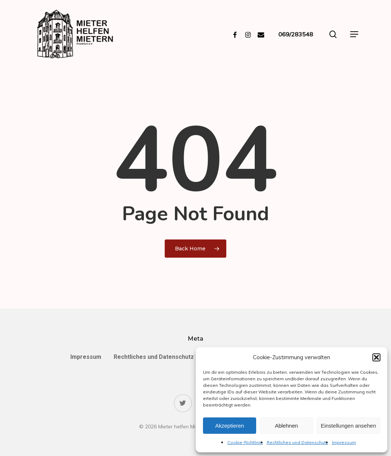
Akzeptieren (229, 426)
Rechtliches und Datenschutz (297, 442)
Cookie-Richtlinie (245, 442)
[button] (376, 357)
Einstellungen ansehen (348, 426)
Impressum (344, 442)
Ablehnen (286, 426)
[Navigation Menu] (354, 34)
